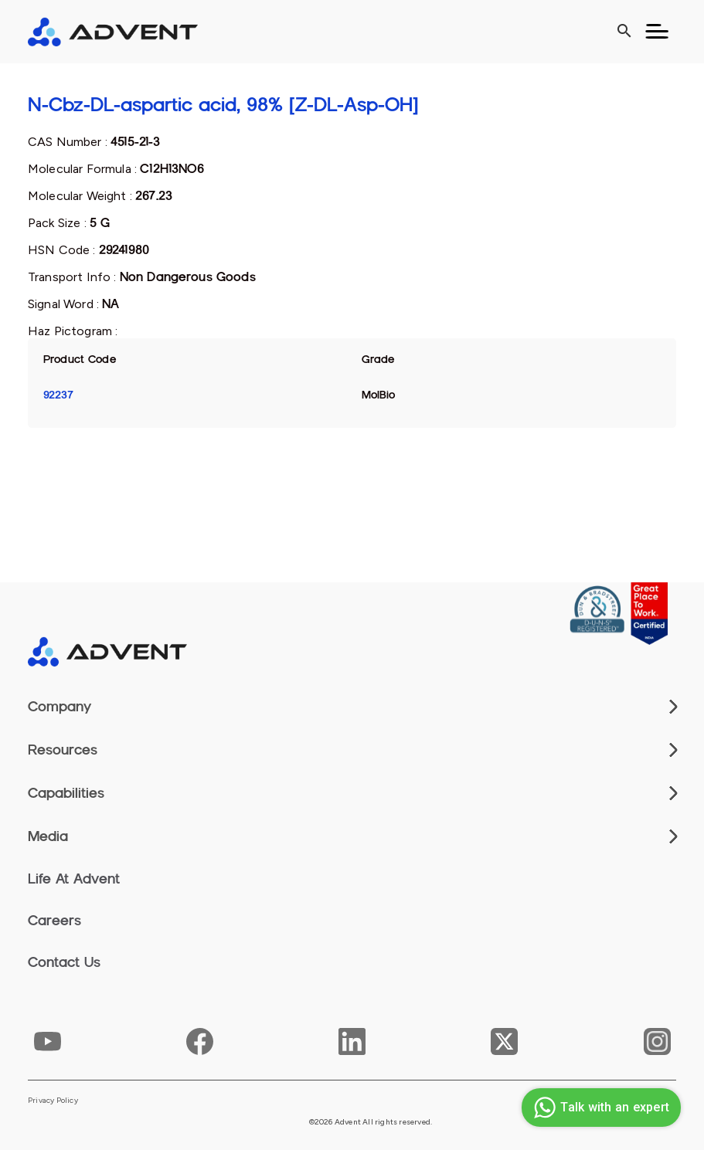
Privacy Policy (53, 1100)
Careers (54, 920)
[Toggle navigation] (657, 31)
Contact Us (64, 962)
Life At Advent (74, 878)
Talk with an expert (599, 1107)
